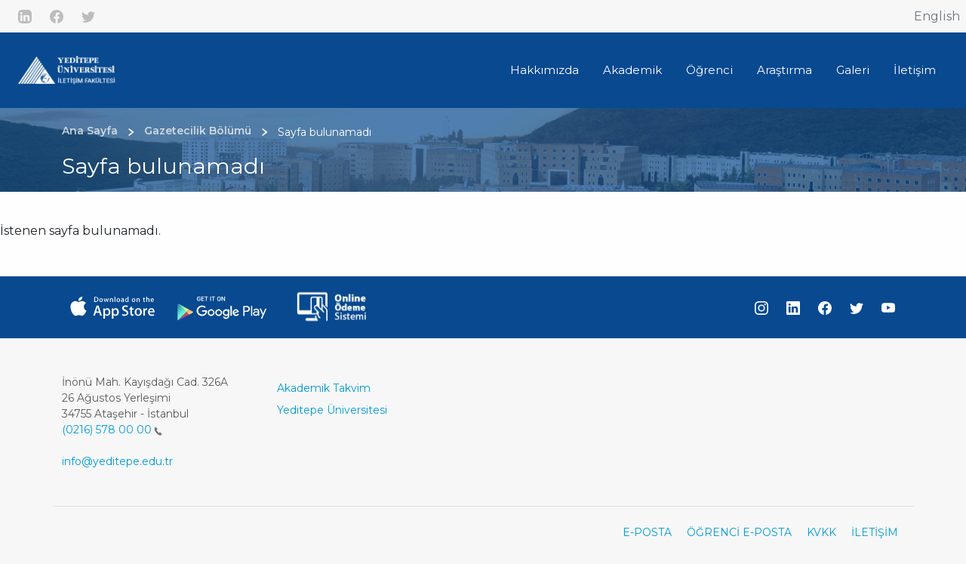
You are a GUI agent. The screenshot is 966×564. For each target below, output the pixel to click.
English (937, 16)
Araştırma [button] (784, 70)
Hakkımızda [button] (544, 70)
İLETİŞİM (874, 532)
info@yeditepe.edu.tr (117, 461)
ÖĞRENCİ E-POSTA (739, 532)
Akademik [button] (632, 70)
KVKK (821, 532)
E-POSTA (647, 532)
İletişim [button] (915, 70)
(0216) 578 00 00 (112, 429)
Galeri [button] (852, 70)
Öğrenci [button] (709, 70)
